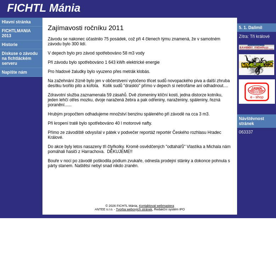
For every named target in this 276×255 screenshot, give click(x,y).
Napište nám (14, 72)
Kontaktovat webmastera (156, 206)
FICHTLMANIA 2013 (16, 33)
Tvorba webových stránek (134, 209)
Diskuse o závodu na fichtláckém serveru (20, 58)
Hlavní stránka (16, 21)
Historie (10, 44)
